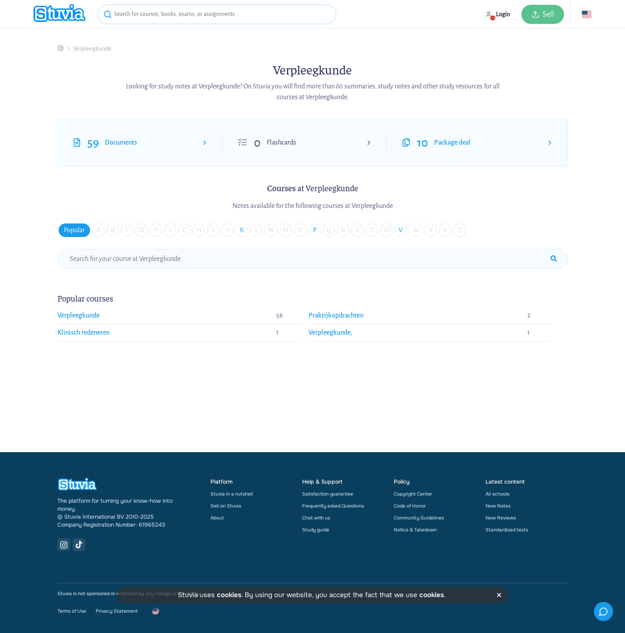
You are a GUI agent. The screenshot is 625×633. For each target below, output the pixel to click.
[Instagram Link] (63, 544)
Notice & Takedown (415, 530)
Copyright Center (413, 494)
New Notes (498, 506)
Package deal (452, 142)
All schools (497, 494)
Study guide (315, 530)
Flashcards (281, 142)
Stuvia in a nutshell (231, 494)
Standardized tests (506, 530)
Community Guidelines (419, 518)
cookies (229, 595)
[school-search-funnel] (312, 259)
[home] (59, 14)
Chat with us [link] (316, 518)
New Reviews (500, 518)
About (217, 518)
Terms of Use (71, 611)
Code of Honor (410, 506)
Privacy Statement (117, 611)
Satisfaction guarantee (327, 494)
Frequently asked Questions (333, 506)
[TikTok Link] (79, 544)
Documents (121, 142)
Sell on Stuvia (225, 506)
